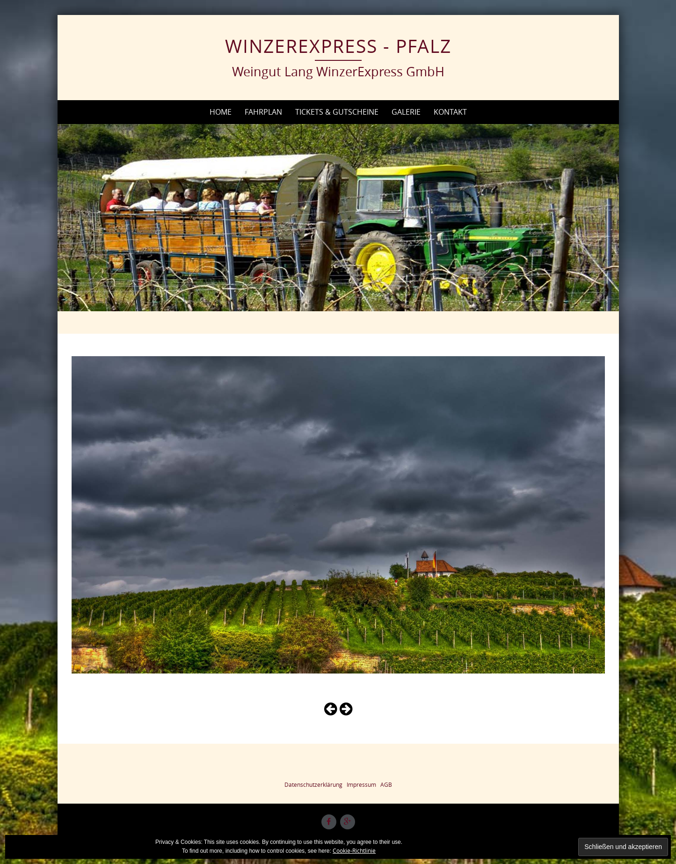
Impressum (361, 784)
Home (221, 112)
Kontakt (450, 112)
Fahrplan (263, 112)
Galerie (406, 112)
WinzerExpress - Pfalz (338, 46)
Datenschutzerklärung (313, 784)
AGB (386, 784)
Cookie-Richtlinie (354, 850)
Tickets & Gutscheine (336, 112)
